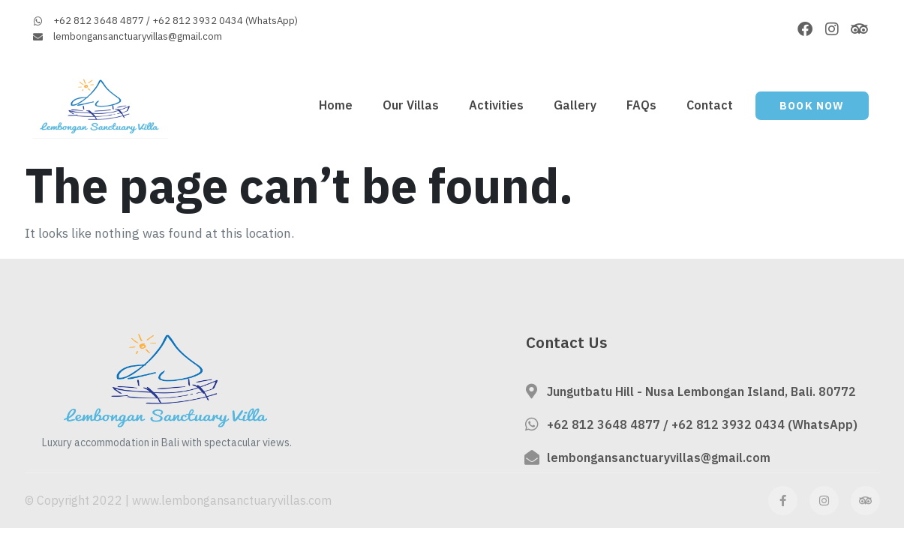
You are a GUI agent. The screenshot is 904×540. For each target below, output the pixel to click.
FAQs (641, 105)
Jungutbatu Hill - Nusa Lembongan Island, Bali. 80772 (701, 391)
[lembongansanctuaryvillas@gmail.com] (532, 457)
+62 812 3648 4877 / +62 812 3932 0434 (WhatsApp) (702, 424)
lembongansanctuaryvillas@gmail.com (658, 457)
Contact (709, 105)
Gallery (575, 105)
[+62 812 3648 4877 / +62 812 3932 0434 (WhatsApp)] (532, 425)
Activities (496, 105)
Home (336, 105)
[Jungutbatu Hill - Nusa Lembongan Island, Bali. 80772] (532, 391)
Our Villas (411, 105)
